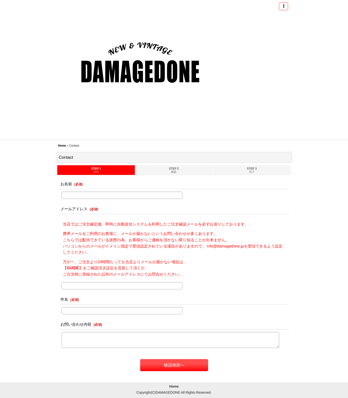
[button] (283, 6)
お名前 (66, 184)
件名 (64, 299)
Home (174, 386)
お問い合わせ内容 (75, 324)
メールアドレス (73, 209)
